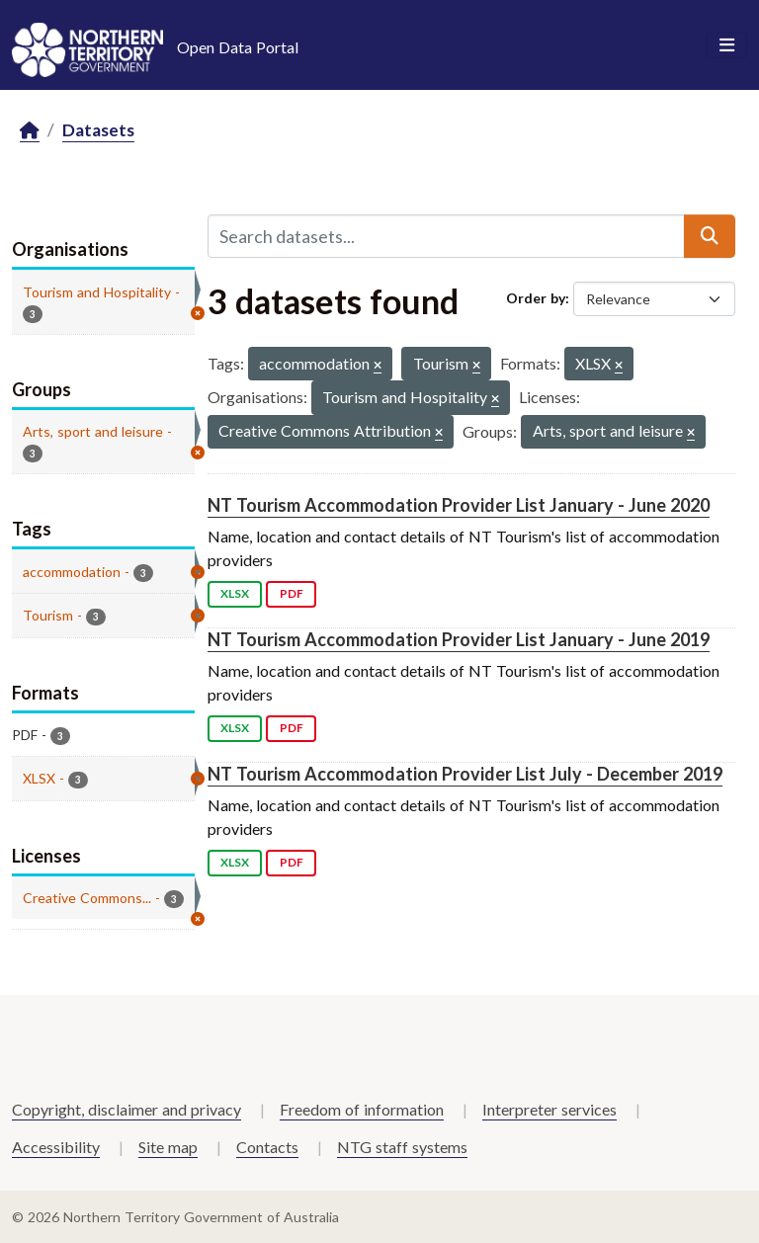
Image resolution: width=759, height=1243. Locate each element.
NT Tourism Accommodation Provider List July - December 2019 (465, 774)
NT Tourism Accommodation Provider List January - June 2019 (459, 639)
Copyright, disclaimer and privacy (126, 1109)
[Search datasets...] (446, 236)
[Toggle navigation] (727, 45)
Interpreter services (549, 1109)
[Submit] (709, 236)
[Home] (30, 131)
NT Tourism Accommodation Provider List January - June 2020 (459, 505)
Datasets (98, 130)
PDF (291, 593)
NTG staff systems (402, 1146)
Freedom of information (362, 1109)
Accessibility (56, 1146)
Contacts (267, 1146)
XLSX (234, 593)
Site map (168, 1146)
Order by (535, 298)
